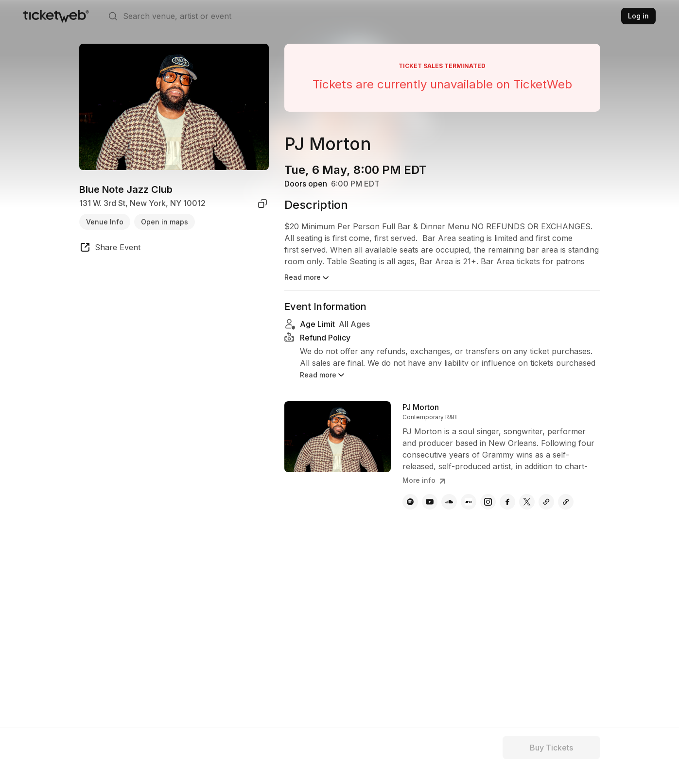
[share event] (109, 248)
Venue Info (104, 222)
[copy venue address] (262, 203)
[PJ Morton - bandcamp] (468, 502)
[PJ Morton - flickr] (546, 502)
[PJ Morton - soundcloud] (449, 502)
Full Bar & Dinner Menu (425, 226)
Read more (307, 278)
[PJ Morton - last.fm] (566, 502)
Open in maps (164, 222)
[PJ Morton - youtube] (429, 502)
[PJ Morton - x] (527, 502)
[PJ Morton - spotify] (410, 502)
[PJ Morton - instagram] (488, 502)
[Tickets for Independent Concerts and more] (56, 16)
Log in (638, 16)
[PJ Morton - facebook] (507, 502)
